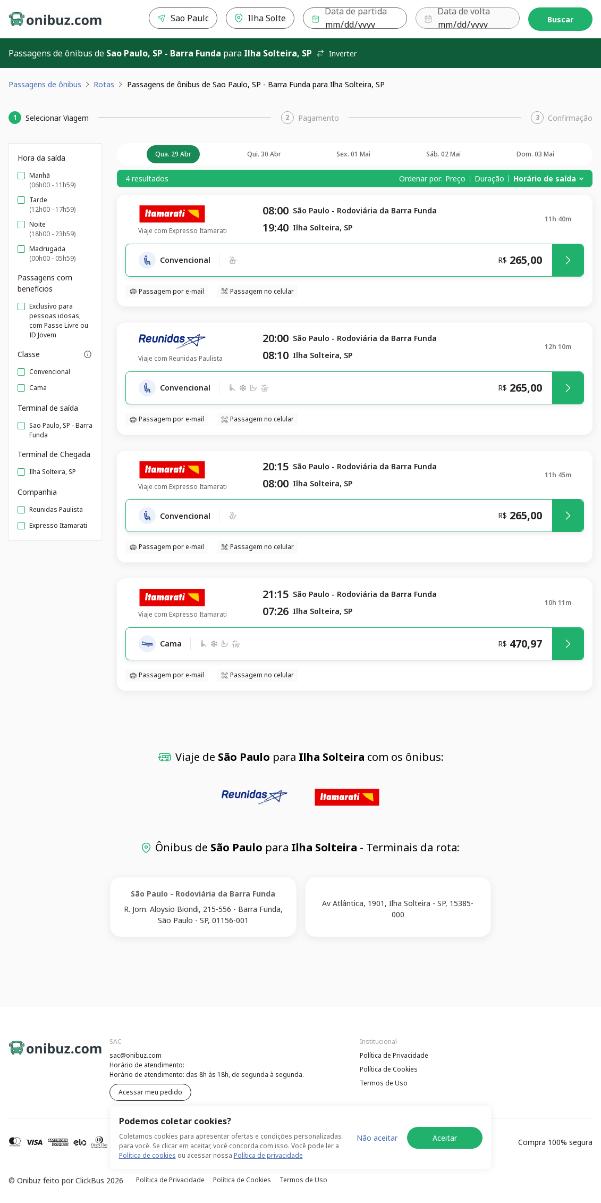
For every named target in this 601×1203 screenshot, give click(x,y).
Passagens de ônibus (45, 84)
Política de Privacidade (394, 1055)
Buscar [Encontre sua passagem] (560, 19)
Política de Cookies (389, 1069)
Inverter (336, 53)
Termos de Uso (384, 1083)
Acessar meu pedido (150, 1092)
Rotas (104, 84)
